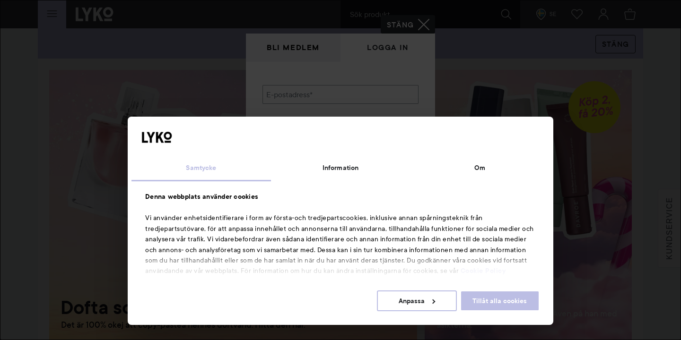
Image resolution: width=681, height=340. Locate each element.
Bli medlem (293, 47)
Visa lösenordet (394, 142)
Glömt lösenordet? (293, 160)
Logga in (388, 47)
